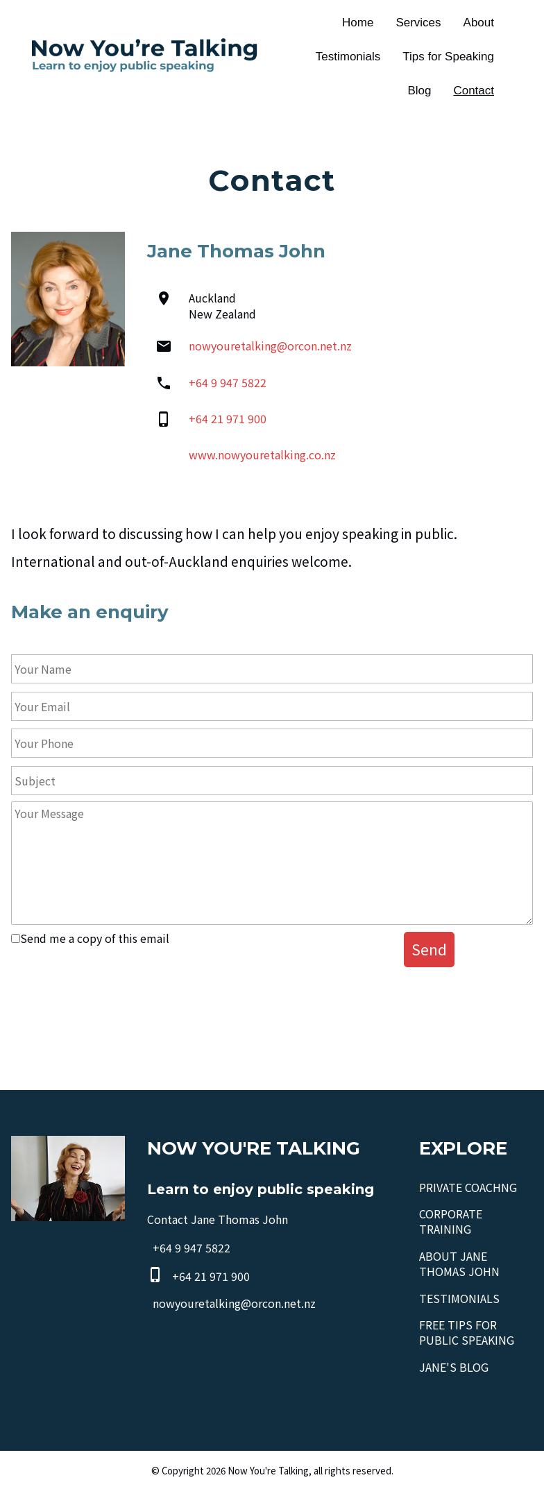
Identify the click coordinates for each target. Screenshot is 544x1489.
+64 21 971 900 (227, 418)
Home (357, 22)
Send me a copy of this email (90, 938)
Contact (473, 90)
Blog (419, 90)
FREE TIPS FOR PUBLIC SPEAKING (466, 1332)
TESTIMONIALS (459, 1298)
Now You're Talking (268, 1470)
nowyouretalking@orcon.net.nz (270, 345)
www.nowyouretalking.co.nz (262, 454)
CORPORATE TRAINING (450, 1221)
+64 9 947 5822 (227, 382)
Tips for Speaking (448, 56)
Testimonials (348, 56)
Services (418, 22)
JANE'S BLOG (453, 1367)
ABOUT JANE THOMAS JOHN (459, 1263)
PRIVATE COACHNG (468, 1187)
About (479, 22)
